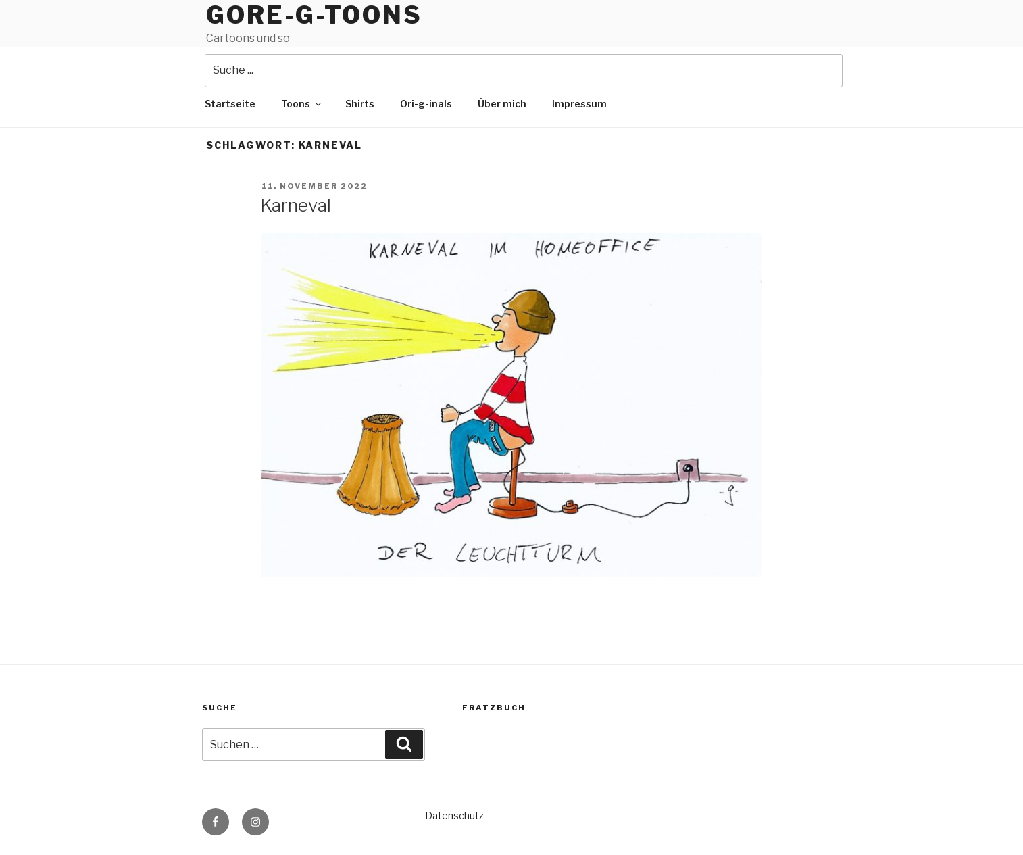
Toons (302, 103)
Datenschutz (454, 815)
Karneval (295, 205)
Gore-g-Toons (314, 15)
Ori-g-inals (426, 103)
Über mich (502, 103)
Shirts (359, 103)
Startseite (230, 103)
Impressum (579, 103)
